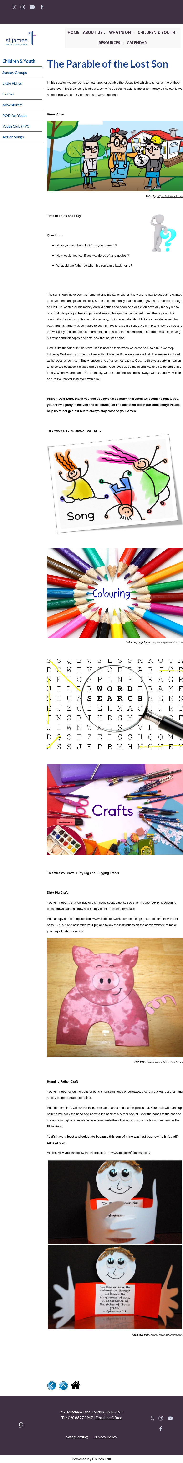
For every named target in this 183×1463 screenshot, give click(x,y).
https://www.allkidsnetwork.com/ (165, 1061)
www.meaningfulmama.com (130, 1152)
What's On (120, 32)
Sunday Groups (14, 72)
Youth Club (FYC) (16, 126)
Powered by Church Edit (91, 1459)
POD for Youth (14, 115)
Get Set (8, 94)
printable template (122, 909)
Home (73, 32)
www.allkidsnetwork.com (109, 919)
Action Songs (13, 137)
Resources (110, 42)
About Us (93, 32)
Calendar (137, 42)
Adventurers (12, 104)
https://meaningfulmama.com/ (167, 1334)
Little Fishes (12, 83)
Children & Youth (156, 32)
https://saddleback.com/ (170, 196)
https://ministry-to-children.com (165, 642)
